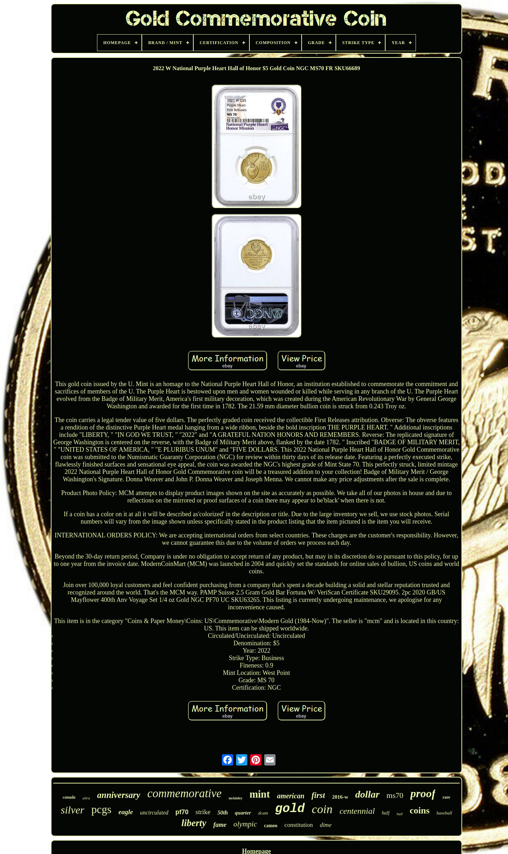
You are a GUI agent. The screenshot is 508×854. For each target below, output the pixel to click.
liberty (193, 823)
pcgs (101, 809)
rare (446, 797)
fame (219, 824)
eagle (126, 812)
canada (69, 797)
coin (322, 809)
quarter (243, 813)
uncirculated (154, 813)
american (290, 796)
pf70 (181, 812)
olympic (245, 824)
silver (72, 810)
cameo (270, 825)
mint (259, 794)
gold (290, 809)
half (385, 813)
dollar (367, 794)
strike (202, 812)
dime (326, 825)
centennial (357, 811)
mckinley (235, 798)
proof (422, 793)
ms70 (395, 795)
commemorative (184, 793)
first (318, 795)
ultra (86, 798)
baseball (444, 813)
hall (400, 814)
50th (222, 813)
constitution (298, 825)
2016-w (340, 797)
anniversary (118, 795)
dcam (263, 813)
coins (419, 810)
